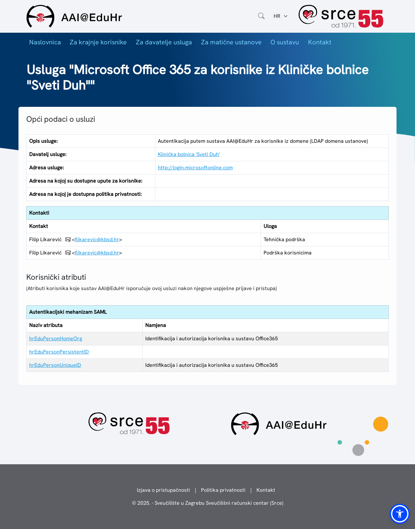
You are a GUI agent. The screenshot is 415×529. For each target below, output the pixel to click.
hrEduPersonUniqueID (55, 365)
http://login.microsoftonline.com (195, 167)
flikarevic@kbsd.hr (97, 239)
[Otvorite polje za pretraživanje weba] (261, 16)
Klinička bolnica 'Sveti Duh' (189, 154)
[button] (400, 514)
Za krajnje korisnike (98, 42)
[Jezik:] (281, 16)
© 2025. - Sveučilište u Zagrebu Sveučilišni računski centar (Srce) (207, 503)
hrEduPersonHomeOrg (55, 338)
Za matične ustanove (231, 42)
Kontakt (319, 42)
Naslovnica (45, 42)
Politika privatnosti (223, 490)
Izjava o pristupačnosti (163, 490)
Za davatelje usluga (164, 42)
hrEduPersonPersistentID (59, 351)
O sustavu (284, 42)
